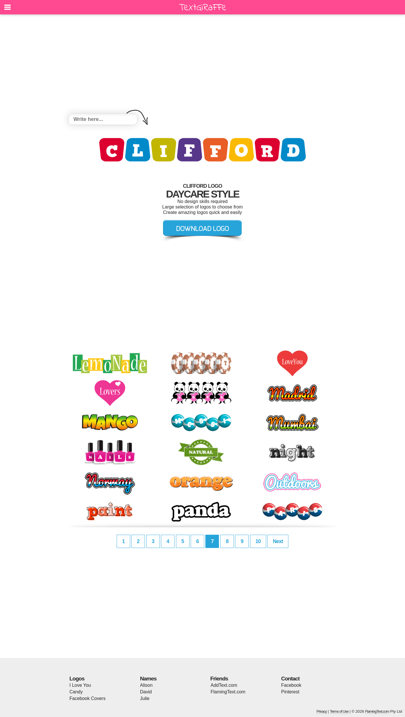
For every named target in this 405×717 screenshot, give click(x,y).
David (146, 691)
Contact (290, 679)
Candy (76, 691)
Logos (76, 679)
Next (278, 541)
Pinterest (290, 691)
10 (258, 541)
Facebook (291, 685)
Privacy (322, 711)
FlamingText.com (228, 691)
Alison (146, 685)
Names (148, 679)
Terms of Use (339, 711)
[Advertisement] (202, 64)
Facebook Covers (87, 698)
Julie (144, 698)
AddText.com (224, 685)
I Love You (80, 685)
